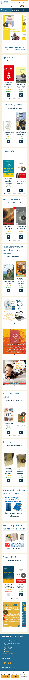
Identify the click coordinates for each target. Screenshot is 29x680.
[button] (24, 29)
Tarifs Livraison (8, 653)
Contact (6, 651)
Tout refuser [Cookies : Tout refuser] (14, 676)
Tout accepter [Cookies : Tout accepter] (5, 676)
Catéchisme (15, 10)
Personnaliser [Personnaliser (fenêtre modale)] (24, 676)
